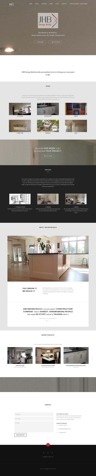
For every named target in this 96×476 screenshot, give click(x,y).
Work (51, 3)
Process (44, 3)
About (37, 3)
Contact (64, 3)
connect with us (55, 99)
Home (30, 3)
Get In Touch (55, 42)
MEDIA (76, 116)
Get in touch (48, 156)
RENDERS (47, 133)
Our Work (40, 42)
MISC (76, 133)
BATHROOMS (48, 116)
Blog (57, 3)
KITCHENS (20, 116)
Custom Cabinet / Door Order (78, 3)
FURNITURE (20, 133)
